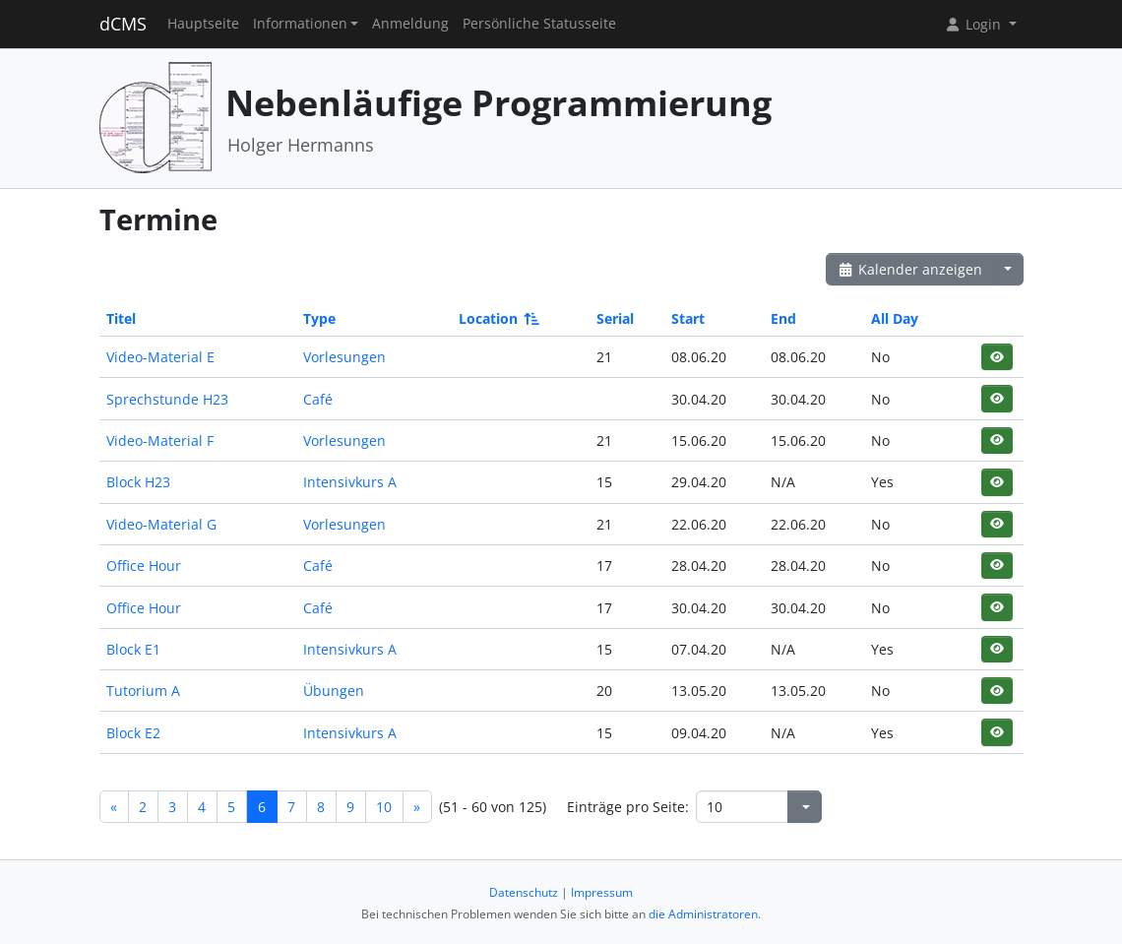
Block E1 (133, 649)
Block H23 (138, 481)
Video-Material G (161, 524)
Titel (121, 318)
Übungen (333, 690)
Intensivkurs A (350, 481)
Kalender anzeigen (910, 269)
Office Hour (143, 565)
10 (384, 806)
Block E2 (133, 733)
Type (319, 318)
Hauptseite (203, 23)
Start (688, 318)
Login (974, 24)
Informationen (300, 23)
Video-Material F (160, 440)
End (783, 318)
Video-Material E (160, 356)
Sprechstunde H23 (167, 399)
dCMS (123, 23)
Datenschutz (523, 892)
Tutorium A (143, 690)
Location (497, 318)
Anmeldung (410, 23)
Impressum (602, 892)
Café (318, 399)
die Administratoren (703, 914)
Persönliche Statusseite (539, 23)
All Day (894, 318)
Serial (615, 318)
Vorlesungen (344, 356)
